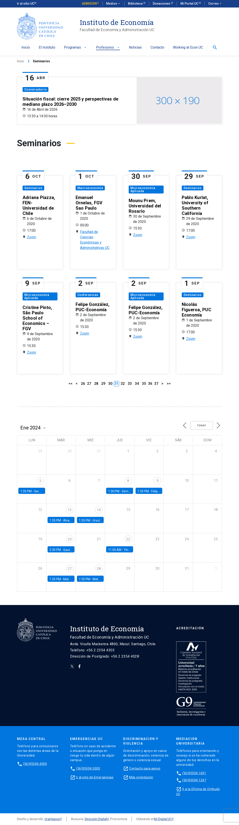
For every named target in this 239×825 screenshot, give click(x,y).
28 (96, 383)
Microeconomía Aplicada (142, 189)
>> (169, 383)
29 (103, 383)
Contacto (157, 47)
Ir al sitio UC (25, 3)
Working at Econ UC (188, 47)
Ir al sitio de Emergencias (94, 777)
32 (123, 383)
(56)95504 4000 (35, 764)
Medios (113, 4)
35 (144, 383)
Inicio (25, 47)
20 (70, 539)
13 (70, 510)
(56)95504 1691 (194, 773)
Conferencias (87, 295)
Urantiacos (52, 819)
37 (156, 383)
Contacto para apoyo (145, 768)
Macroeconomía (90, 188)
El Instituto (47, 47)
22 (128, 539)
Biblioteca (135, 3)
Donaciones (162, 3)
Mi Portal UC (189, 3)
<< (71, 383)
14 (99, 510)
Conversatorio (35, 89)
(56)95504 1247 (194, 780)
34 (137, 383)
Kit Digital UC (162, 819)
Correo (215, 4)
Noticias (135, 47)
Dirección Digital (96, 819)
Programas (75, 47)
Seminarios (33, 188)
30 (110, 383)
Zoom (31, 237)
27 (89, 383)
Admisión (89, 3)
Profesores (108, 47)
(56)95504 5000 (88, 768)
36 (150, 383)
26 (83, 383)
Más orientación (141, 777)
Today (201, 425)
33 (130, 383)
